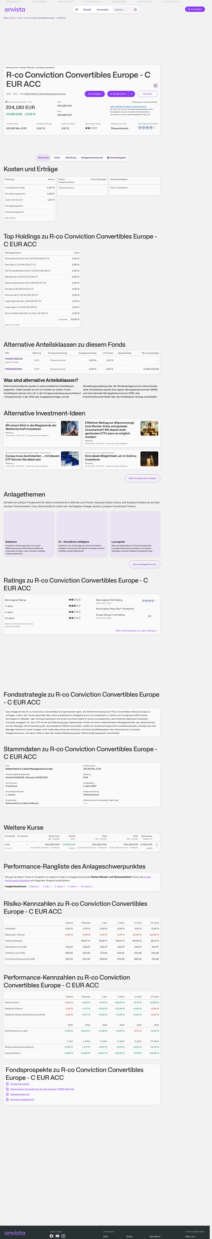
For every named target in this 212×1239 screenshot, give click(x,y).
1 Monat (34, 886)
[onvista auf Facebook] (51, 1236)
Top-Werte (155, 1236)
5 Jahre (73, 886)
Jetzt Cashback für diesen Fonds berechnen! (128, 106)
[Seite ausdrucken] (156, 86)
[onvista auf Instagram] (63, 1236)
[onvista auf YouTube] (57, 1236)
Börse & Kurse (9, 18)
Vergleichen (118, 93)
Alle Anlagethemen (145, 564)
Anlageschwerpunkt (92, 157)
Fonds (19, 18)
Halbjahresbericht (19, 1094)
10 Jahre (87, 886)
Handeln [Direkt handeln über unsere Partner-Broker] (147, 93)
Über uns (190, 1236)
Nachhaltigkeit (116, 157)
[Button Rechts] (131, 94)
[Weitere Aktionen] (157, 845)
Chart (57, 157)
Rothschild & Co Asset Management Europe (45, 94)
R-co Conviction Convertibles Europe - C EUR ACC (45, 18)
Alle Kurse (70, 157)
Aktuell (87, 9)
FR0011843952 (13, 369)
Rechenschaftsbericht (22, 1099)
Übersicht (43, 157)
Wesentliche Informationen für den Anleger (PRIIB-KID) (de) (42, 1089)
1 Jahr (47, 886)
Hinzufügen (94, 93)
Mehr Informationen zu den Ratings (137, 630)
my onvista (102, 9)
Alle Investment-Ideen (143, 478)
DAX (105, 1236)
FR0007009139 (13, 358)
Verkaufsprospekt (19, 1083)
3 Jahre (59, 886)
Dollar (129, 1236)
